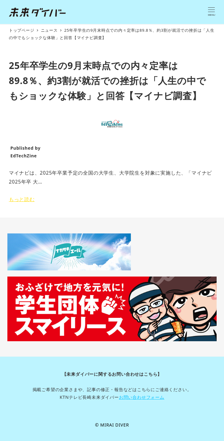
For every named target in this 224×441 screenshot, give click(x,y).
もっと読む (22, 199)
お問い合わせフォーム (141, 397)
